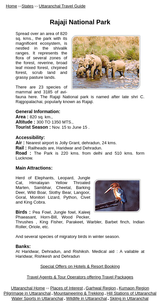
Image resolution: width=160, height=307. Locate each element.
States (27, 6)
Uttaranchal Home (28, 288)
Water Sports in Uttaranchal (37, 298)
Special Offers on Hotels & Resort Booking (80, 266)
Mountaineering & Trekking (79, 293)
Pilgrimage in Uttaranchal (27, 293)
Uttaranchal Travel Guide (62, 6)
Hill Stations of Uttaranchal (131, 293)
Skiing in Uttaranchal (129, 298)
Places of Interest (66, 288)
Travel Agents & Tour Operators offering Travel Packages (80, 277)
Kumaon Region (134, 288)
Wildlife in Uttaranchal (86, 298)
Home (11, 6)
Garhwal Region (101, 288)
